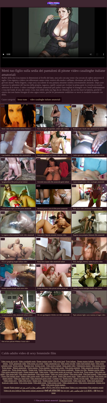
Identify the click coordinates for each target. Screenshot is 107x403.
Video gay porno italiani (60, 374)
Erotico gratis (40, 366)
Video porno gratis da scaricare (60, 372)
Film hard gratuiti (89, 374)
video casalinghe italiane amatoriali (45, 99)
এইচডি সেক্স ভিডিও (53, 388)
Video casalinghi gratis (27, 362)
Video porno (43, 372)
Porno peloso (18, 366)
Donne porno (68, 379)
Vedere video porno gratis (30, 376)
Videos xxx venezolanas (79, 388)
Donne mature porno (44, 362)
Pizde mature (15, 388)
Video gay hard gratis (22, 379)
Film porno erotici (98, 366)
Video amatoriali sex (70, 383)
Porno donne (7, 368)
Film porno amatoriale (87, 383)
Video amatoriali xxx (52, 364)
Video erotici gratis (54, 383)
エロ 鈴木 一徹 (90, 391)
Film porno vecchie (68, 364)
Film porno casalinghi (65, 370)
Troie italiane (71, 362)
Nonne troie (33, 370)
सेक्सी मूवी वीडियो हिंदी (52, 391)
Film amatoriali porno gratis (41, 379)
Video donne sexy (10, 381)
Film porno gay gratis (49, 376)
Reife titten (65, 388)
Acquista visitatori (66, 401)
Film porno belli (12, 374)
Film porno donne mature (56, 385)
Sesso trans (22, 99)
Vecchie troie (78, 372)
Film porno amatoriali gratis (12, 372)
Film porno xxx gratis (35, 364)
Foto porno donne (26, 383)
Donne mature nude (30, 372)
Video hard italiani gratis (85, 364)
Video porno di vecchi (9, 362)
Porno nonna (89, 372)
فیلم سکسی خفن (76, 391)
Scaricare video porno (10, 383)
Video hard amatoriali (95, 381)
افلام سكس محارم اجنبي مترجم (32, 388)
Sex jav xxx (64, 391)
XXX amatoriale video (17, 364)
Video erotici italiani (53, 366)
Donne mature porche (51, 381)
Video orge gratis (79, 381)
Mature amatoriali (20, 368)
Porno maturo (33, 368)
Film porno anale (76, 374)
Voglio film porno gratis (47, 370)
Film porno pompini (72, 368)
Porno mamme (44, 368)
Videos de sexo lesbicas (12, 391)
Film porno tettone (97, 379)
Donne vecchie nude (81, 379)
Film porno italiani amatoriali (53, 3)
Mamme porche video (96, 370)
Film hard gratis (66, 381)
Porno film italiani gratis (10, 376)
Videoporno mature (83, 366)
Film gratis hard (59, 362)
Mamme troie (29, 366)
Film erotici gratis (57, 368)
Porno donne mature (20, 370)
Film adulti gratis (39, 383)
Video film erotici (24, 381)
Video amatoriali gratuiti (90, 368)
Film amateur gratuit (95, 388)
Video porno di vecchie (85, 376)
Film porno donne (43, 374)
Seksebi (6, 388)
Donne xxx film (81, 370)
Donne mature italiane (85, 362)
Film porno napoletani (27, 374)
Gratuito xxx (57, 379)
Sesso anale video (69, 366)
